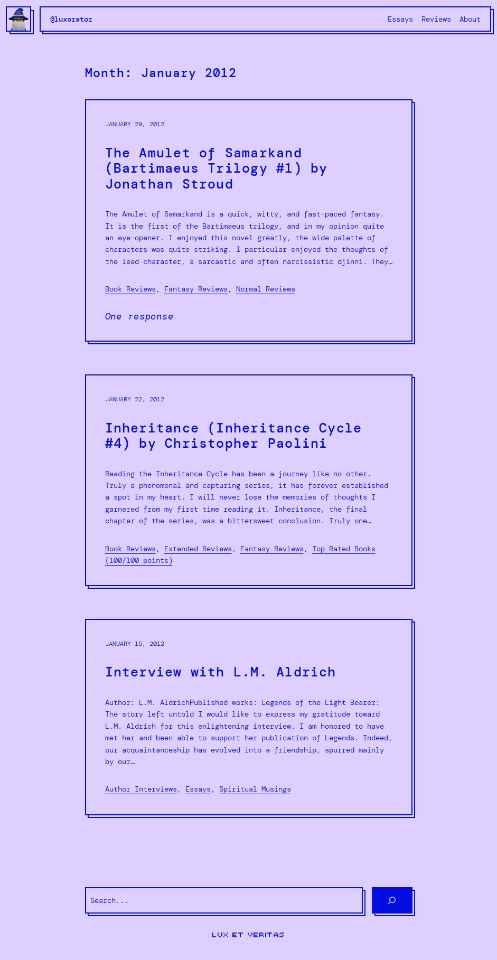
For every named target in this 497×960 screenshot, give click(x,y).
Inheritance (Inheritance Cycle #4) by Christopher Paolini (233, 436)
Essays (198, 789)
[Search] (392, 900)
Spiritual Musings (255, 789)
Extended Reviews (198, 548)
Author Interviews (141, 789)
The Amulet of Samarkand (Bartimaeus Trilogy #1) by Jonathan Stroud (216, 169)
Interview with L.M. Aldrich (220, 673)
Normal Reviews (265, 289)
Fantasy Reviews (196, 289)
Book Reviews (130, 289)
